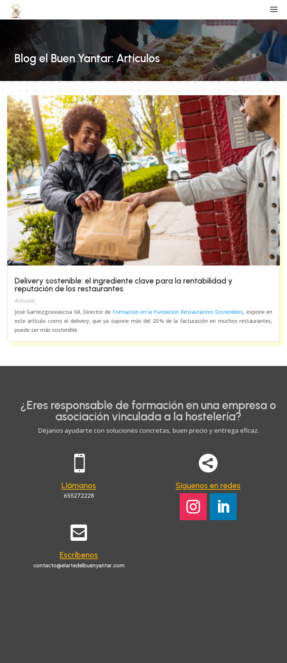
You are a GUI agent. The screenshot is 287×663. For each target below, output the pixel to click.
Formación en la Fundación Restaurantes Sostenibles (178, 311)
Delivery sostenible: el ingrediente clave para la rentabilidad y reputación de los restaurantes (124, 284)
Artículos (25, 300)
